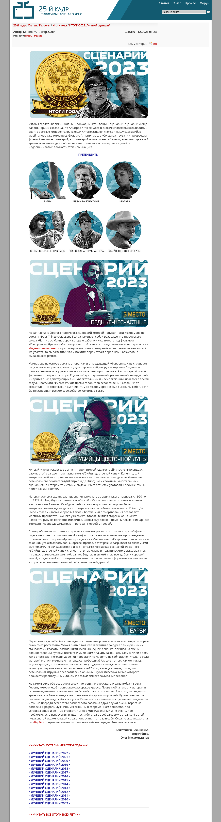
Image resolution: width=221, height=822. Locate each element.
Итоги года (60, 25)
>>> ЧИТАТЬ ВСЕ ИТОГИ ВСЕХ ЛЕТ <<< (54, 814)
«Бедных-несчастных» (44, 348)
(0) (153, 44)
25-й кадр (19, 25)
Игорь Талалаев (33, 35)
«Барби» (38, 722)
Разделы (44, 25)
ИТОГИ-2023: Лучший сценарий (89, 25)
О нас (177, 3)
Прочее (190, 3)
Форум (205, 3)
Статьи (164, 3)
